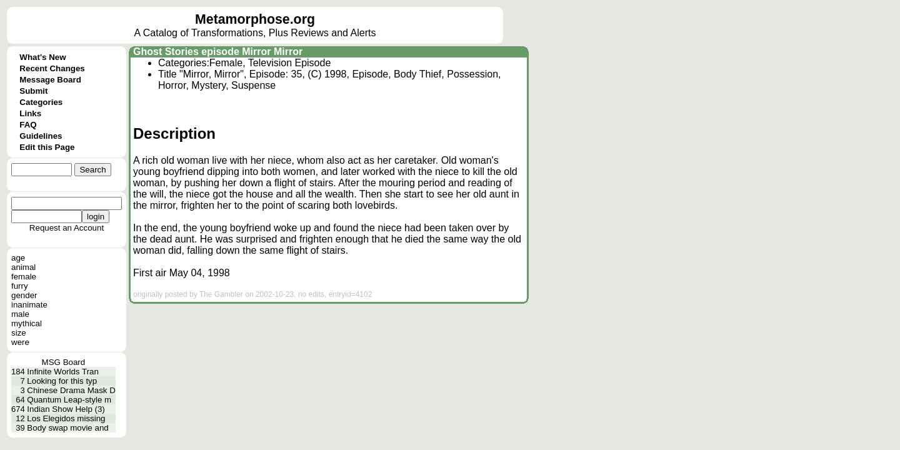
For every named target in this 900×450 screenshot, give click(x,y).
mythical (26, 323)
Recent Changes (51, 68)
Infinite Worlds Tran (63, 371)
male (20, 314)
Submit (33, 91)
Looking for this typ (62, 381)
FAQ (27, 124)
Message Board (50, 79)
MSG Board (64, 362)
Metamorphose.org (255, 19)
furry (19, 286)
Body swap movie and (67, 427)
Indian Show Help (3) (65, 409)
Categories (40, 102)
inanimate (29, 304)
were (20, 342)
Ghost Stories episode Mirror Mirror (217, 51)
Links (30, 113)
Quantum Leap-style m (69, 399)
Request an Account (66, 227)
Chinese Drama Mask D (71, 390)
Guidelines (40, 136)
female (23, 276)
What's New (42, 57)
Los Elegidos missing (66, 418)
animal (23, 267)
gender (24, 295)
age (18, 257)
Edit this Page (46, 147)
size (18, 333)
